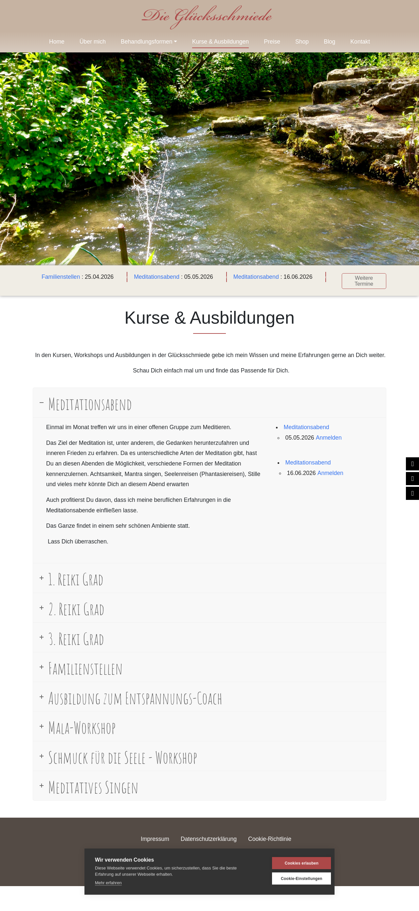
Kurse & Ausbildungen (220, 41)
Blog (329, 41)
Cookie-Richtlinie (269, 837)
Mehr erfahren (108, 880)
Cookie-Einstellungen (293, 876)
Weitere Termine (363, 279)
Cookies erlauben (292, 861)
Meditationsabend (155, 277)
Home (56, 41)
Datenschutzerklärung (209, 837)
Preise (272, 41)
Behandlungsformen (146, 41)
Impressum (155, 837)
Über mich (93, 41)
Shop (302, 41)
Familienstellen (59, 277)
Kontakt (360, 41)
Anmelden (329, 436)
